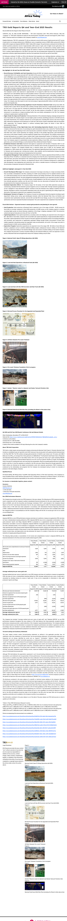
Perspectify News (7, 21)
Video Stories (32, 21)
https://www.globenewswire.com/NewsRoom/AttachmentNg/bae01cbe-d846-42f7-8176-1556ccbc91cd (29, 736)
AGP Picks (4, 2)
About (37, 21)
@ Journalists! (15, 21)
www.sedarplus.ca (45, 676)
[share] (63, 21)
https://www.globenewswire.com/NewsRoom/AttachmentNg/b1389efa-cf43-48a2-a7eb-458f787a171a (29, 730)
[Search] (60, 21)
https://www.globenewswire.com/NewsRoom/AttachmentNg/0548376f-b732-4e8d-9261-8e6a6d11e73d (29, 716)
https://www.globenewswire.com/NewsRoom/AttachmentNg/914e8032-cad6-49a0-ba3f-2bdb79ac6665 (29, 719)
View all (64, 2)
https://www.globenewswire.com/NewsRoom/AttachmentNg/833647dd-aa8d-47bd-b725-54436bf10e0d (30, 725)
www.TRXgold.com (42, 37)
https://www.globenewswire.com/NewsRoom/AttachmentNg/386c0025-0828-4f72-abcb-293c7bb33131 (29, 722)
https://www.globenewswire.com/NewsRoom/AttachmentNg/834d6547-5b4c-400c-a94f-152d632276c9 (29, 733)
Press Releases (23, 21)
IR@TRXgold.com (7, 488)
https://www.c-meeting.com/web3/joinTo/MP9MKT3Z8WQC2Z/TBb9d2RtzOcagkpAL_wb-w (33, 437)
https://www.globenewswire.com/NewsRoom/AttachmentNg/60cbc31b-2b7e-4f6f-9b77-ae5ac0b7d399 (29, 728)
